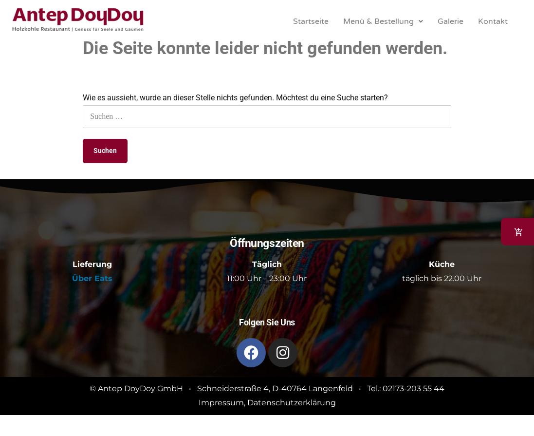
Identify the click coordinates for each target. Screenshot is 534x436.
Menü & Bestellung (383, 21)
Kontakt (493, 21)
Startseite (311, 21)
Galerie (450, 21)
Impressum (221, 402)
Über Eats (92, 278)
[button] (383, 21)
